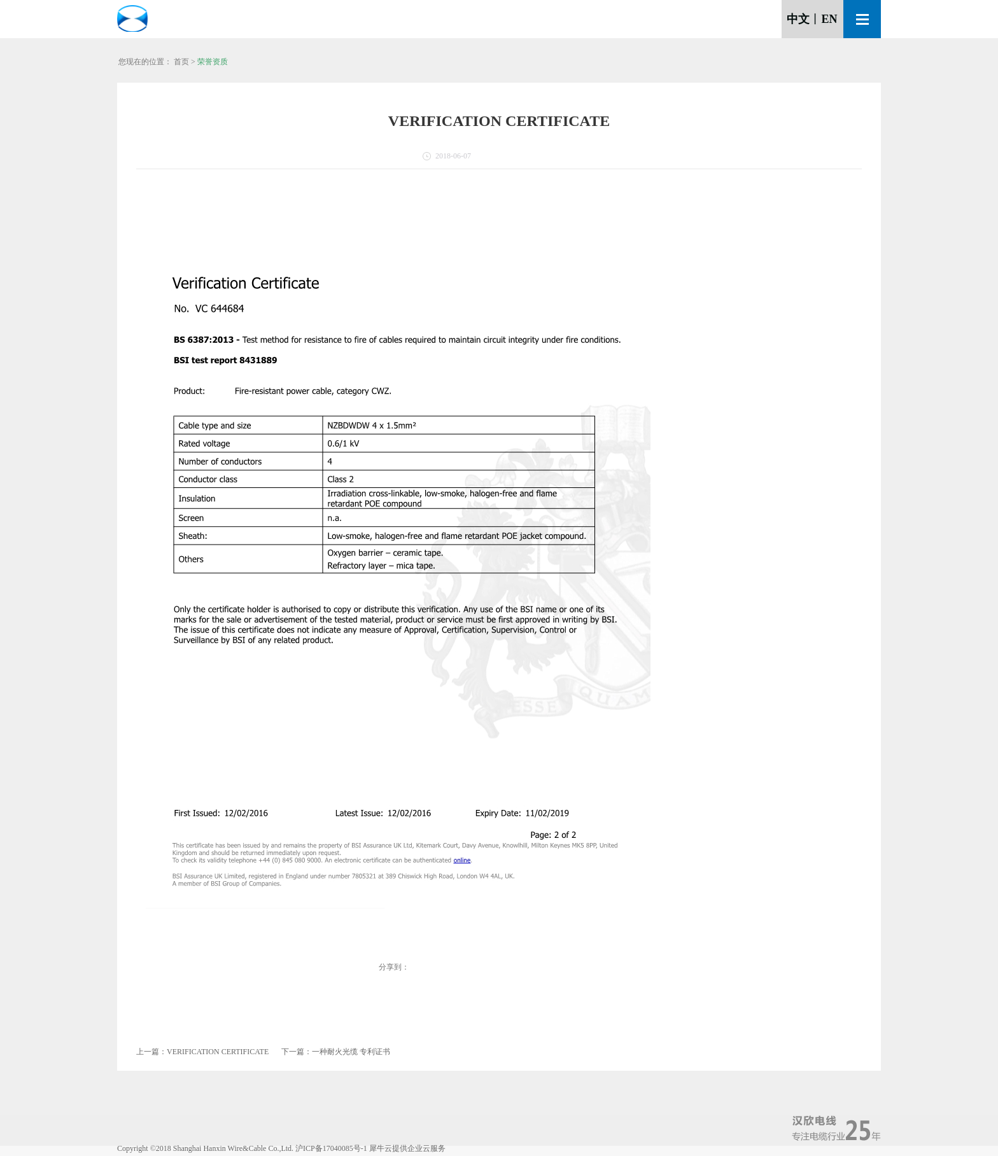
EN (829, 19)
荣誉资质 (212, 61)
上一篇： (202, 1051)
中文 (798, 19)
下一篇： (335, 1051)
